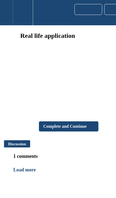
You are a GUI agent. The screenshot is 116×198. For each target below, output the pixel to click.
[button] (6, 12)
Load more (24, 169)
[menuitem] (23, 12)
